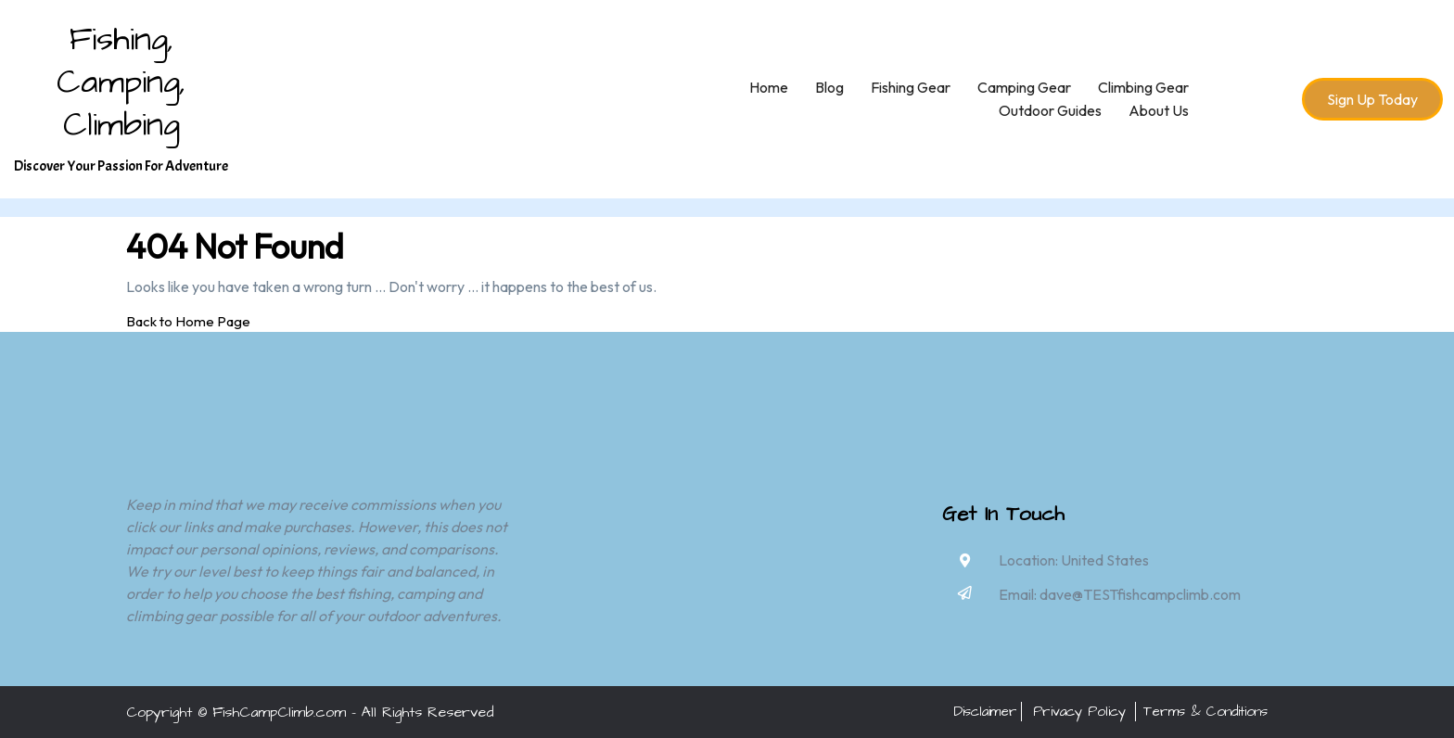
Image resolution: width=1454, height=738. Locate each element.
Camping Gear (1024, 87)
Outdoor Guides (1050, 110)
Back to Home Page (188, 321)
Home (768, 87)
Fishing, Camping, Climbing (121, 82)
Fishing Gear (910, 87)
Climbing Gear (1143, 87)
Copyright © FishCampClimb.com (236, 712)
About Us (1159, 110)
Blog (829, 87)
